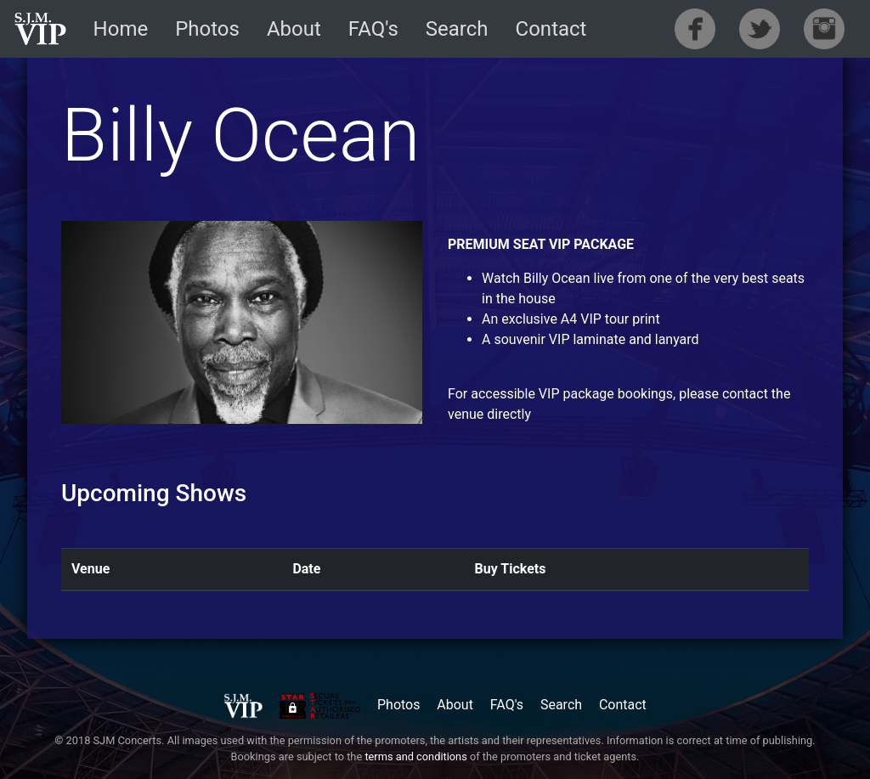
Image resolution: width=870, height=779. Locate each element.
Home (121, 29)
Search (457, 29)
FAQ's (373, 29)
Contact (551, 29)
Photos (207, 29)
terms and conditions (415, 756)
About (294, 29)
